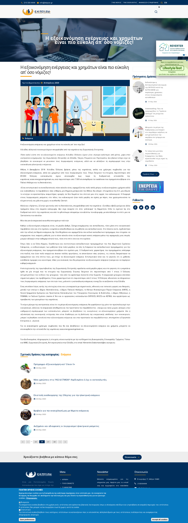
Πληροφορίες (31, 498)
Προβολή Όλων (148, 174)
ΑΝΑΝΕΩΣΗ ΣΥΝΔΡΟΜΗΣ (148, 2)
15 (36, 442)
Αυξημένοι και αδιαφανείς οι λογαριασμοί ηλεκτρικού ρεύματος (66, 426)
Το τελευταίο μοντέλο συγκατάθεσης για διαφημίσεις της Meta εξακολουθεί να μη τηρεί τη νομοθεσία (156, 156)
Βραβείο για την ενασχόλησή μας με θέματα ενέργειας (61, 410)
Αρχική (86, 59)
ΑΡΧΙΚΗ (65, 479)
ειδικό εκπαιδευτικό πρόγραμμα (101, 232)
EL (162, 2)
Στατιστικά (25, 510)
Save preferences (27, 520)
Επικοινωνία (130, 457)
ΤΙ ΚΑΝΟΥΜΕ (67, 487)
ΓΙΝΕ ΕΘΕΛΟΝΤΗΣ (130, 2)
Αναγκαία (25, 502)
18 (54, 442)
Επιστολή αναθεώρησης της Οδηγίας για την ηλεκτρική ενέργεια (67, 395)
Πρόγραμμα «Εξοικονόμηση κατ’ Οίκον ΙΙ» (54, 364)
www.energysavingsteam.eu (42, 179)
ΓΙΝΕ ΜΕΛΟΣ (116, 2)
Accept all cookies (159, 520)
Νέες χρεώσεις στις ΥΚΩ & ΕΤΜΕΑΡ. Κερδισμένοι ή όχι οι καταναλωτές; (70, 379)
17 (48, 442)
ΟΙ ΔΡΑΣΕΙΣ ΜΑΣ (98, 59)
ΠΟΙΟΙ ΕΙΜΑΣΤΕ (68, 483)
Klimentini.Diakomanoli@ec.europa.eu (99, 343)
